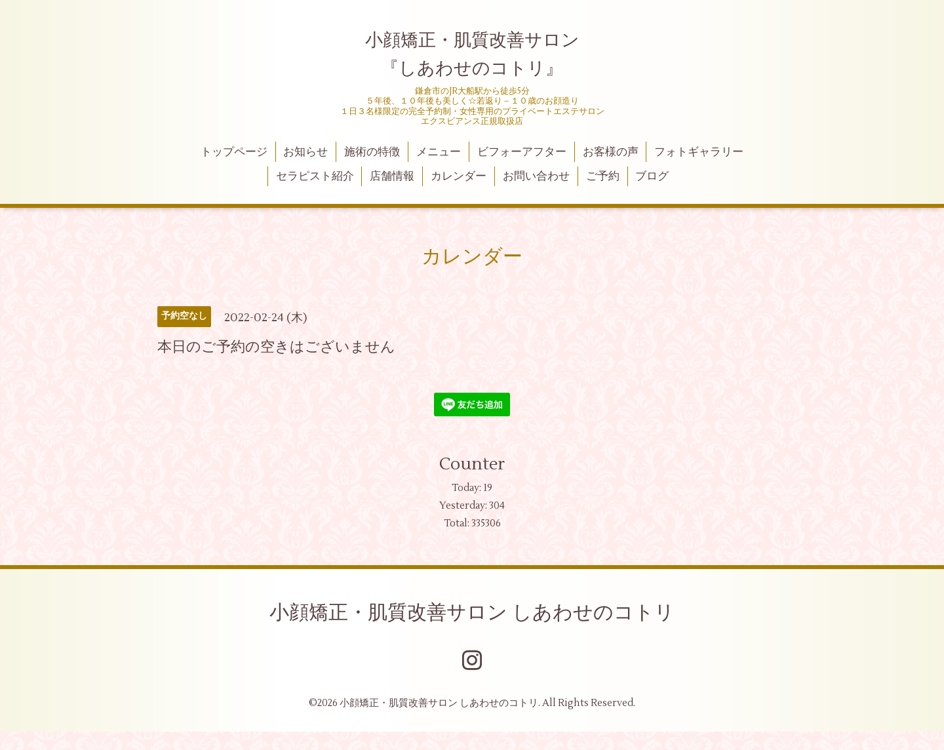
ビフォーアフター (521, 152)
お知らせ (305, 152)
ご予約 (603, 176)
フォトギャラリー (698, 152)
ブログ (652, 176)
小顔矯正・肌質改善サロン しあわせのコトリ (472, 612)
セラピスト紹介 (315, 176)
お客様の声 (611, 152)
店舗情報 (392, 176)
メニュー (438, 152)
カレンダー (458, 176)
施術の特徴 (372, 152)
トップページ (234, 152)
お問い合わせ (536, 176)
